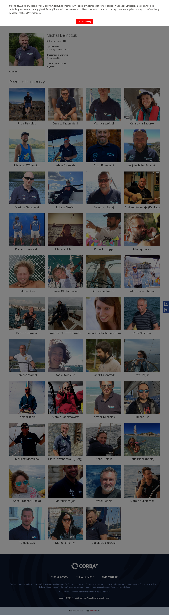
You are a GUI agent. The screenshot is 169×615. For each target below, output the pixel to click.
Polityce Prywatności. (29, 12)
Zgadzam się (84, 21)
